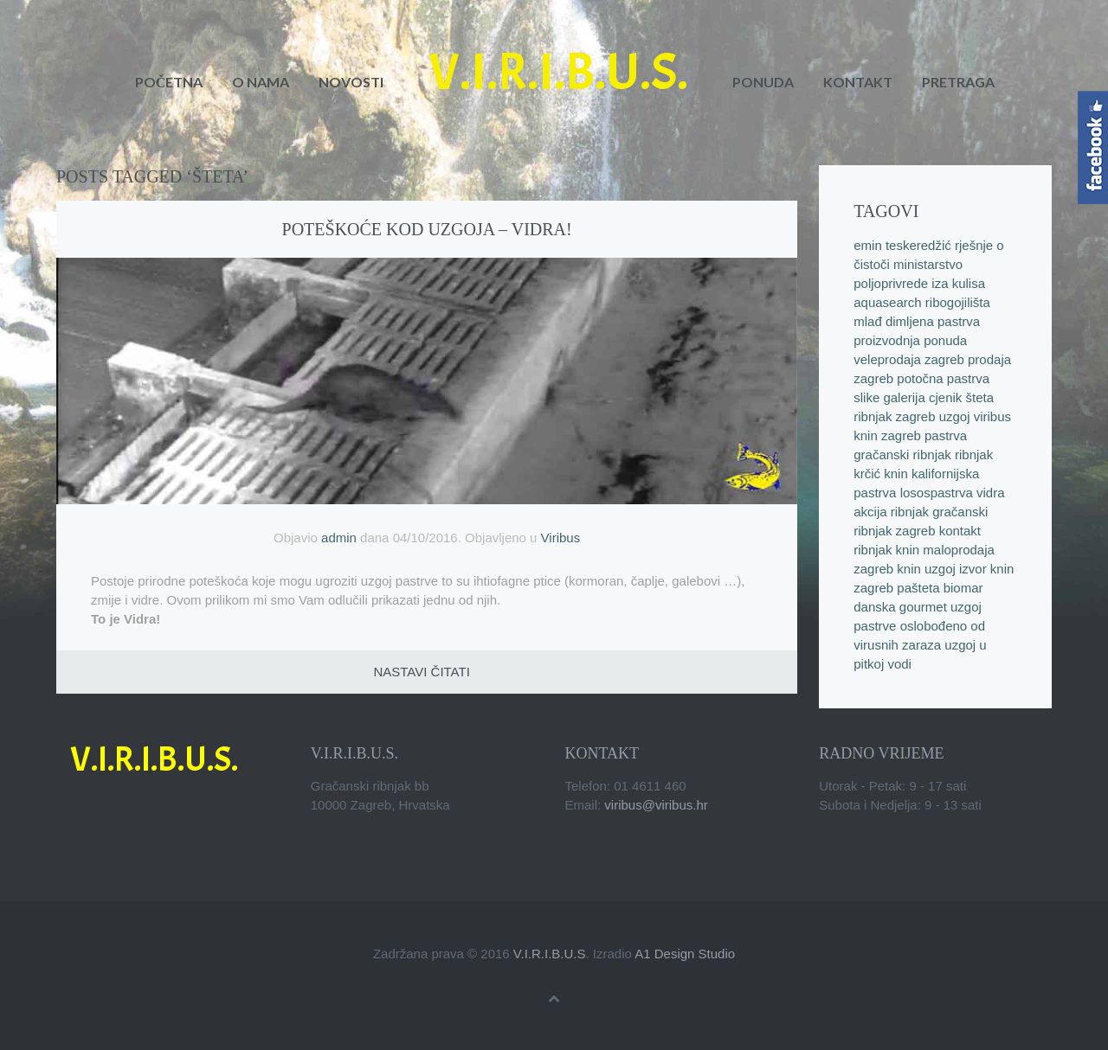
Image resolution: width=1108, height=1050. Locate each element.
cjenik (945, 397)
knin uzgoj (926, 568)
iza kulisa (958, 283)
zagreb (901, 435)
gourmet (923, 606)
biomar (963, 587)
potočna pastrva (943, 378)
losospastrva (936, 492)
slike (866, 397)
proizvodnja (887, 340)
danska (874, 606)
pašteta (918, 587)
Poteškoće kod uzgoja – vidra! (427, 229)
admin (339, 537)
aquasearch (887, 302)
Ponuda (763, 82)
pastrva (945, 435)
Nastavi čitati (421, 671)
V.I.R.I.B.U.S (549, 953)
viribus (992, 416)
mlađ (868, 321)
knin (866, 435)
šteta (980, 397)
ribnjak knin (886, 549)
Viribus (561, 537)
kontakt (960, 530)
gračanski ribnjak (902, 454)
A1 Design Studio (685, 953)
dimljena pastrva (933, 321)
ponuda (945, 340)
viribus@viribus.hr (655, 804)
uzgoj (954, 416)
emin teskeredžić (902, 245)
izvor (973, 568)
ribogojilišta (957, 302)
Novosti (351, 82)
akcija (870, 511)
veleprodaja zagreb (909, 359)
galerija (903, 397)
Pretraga (958, 82)
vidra (990, 492)
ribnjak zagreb (894, 416)
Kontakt (857, 82)
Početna (169, 82)
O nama (260, 82)
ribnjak (910, 511)
